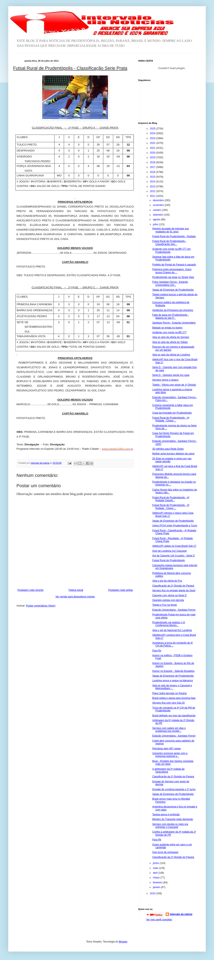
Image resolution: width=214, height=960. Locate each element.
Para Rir (156, 650)
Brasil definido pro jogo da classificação (173, 715)
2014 (153, 181)
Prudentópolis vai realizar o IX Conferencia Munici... (168, 624)
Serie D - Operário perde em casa (170, 375)
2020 (153, 152)
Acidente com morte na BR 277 (169, 332)
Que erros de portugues (165, 852)
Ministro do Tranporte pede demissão (172, 819)
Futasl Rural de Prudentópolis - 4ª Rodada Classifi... (170, 499)
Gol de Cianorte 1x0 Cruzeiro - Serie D (173, 555)
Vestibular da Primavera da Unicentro (172, 310)
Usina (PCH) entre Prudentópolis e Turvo (174, 525)
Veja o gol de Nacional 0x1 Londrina (172, 630)
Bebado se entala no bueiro (167, 327)
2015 (153, 176)
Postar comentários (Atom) (41, 605)
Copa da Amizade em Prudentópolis (172, 412)
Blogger (123, 941)
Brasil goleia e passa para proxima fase (173, 698)
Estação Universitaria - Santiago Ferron (173, 609)
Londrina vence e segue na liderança (172, 680)
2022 (153, 143)
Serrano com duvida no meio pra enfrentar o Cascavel (170, 826)
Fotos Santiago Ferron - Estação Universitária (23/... (170, 283)
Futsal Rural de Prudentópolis (168, 560)
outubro (157, 210)
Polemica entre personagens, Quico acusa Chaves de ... (172, 271)
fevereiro (158, 882)
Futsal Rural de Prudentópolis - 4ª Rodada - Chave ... (170, 419)
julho (156, 224)
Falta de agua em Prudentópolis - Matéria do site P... (170, 316)
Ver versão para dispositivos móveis (75, 596)
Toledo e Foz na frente (164, 604)
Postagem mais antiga (120, 590)
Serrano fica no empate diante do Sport (173, 590)
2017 (153, 167)
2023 (153, 138)
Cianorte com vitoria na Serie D (169, 595)
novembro (159, 205)
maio (156, 868)
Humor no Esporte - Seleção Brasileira (173, 671)
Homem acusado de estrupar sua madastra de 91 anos (170, 230)
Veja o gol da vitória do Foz (167, 580)
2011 (153, 196)
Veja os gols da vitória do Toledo (170, 342)
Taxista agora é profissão (166, 814)
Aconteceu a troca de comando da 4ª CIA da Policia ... (172, 644)
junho (156, 863)
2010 (153, 893)
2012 (153, 191)
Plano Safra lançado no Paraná (169, 693)
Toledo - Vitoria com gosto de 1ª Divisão (174, 384)
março (156, 877)
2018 (153, 162)
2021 (153, 148)
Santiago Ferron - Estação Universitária (173, 322)
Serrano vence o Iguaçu (165, 379)
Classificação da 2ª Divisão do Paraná (173, 585)
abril (155, 872)
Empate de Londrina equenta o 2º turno (173, 789)
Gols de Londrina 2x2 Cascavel (169, 550)
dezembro (159, 200)
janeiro (157, 887)
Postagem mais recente (30, 590)
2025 (153, 128)
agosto (157, 219)
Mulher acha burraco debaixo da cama (173, 453)
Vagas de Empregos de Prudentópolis (173, 289)
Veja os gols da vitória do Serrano (170, 337)
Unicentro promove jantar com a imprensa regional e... (169, 755)
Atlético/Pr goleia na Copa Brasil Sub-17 (174, 546)
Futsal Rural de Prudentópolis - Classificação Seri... (169, 242)
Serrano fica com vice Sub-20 (168, 702)
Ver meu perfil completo (159, 919)
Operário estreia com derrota (168, 600)
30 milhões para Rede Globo (168, 448)
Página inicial (76, 590)
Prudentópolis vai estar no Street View (173, 277)
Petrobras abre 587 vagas (166, 748)
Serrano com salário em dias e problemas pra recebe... (169, 729)
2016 (153, 172)
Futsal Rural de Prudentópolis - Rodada (174, 236)
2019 (153, 157)
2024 (153, 133)
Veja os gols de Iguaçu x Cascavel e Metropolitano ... (172, 687)
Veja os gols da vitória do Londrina (171, 354)
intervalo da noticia (40, 463)
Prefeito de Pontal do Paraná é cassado (174, 264)
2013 (153, 186)
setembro (158, 214)
